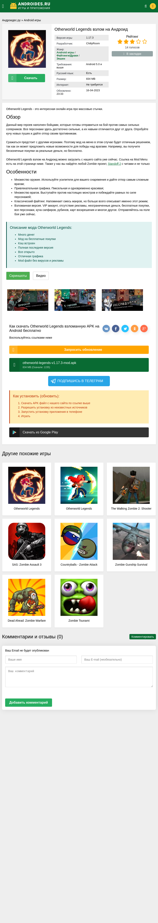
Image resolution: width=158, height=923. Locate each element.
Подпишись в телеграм (76, 381)
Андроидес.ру (11, 20)
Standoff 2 (114, 163)
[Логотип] (72, 6)
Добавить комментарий (28, 702)
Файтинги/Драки (67, 55)
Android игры (32, 20)
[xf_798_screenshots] (27, 300)
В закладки (132, 53)
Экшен (61, 58)
